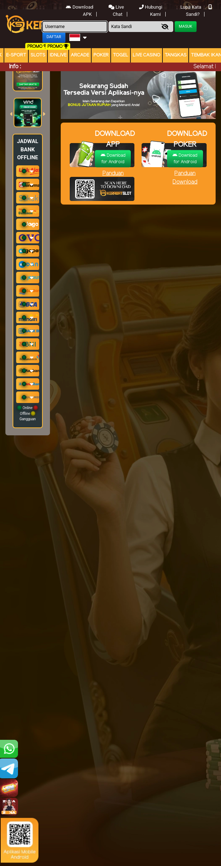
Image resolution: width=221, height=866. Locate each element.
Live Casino (146, 55)
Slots (38, 55)
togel (120, 55)
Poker (101, 55)
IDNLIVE (58, 55)
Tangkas (176, 55)
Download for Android (113, 158)
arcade (80, 55)
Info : (15, 66)
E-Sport (16, 55)
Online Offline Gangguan (27, 413)
